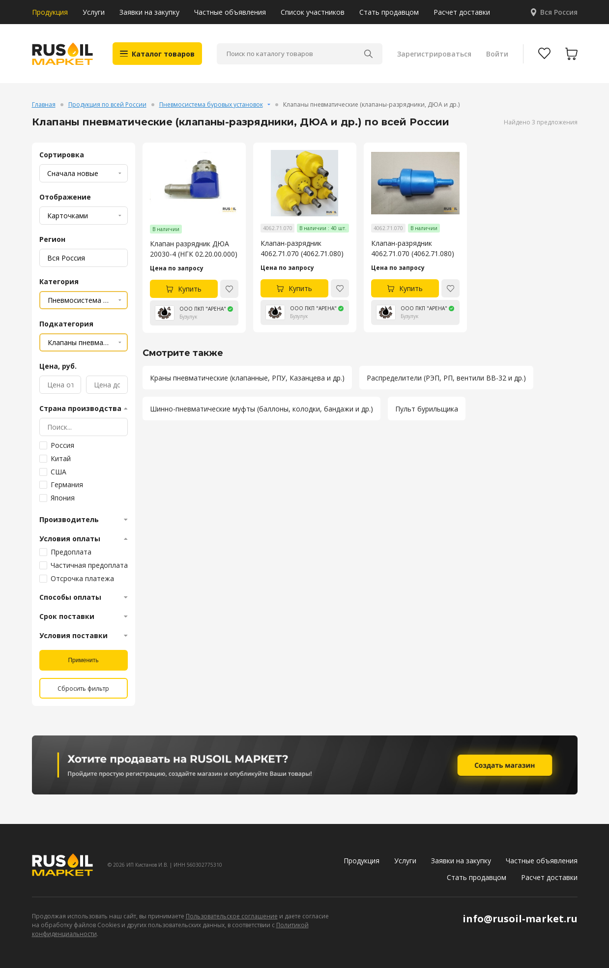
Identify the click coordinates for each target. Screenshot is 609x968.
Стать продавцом (389, 12)
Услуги (94, 12)
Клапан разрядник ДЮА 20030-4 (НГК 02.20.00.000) (193, 249)
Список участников (313, 12)
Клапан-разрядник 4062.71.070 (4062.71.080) (302, 248)
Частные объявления (230, 12)
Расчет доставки (462, 12)
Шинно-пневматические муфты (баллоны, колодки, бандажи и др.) (261, 408)
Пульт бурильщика (426, 408)
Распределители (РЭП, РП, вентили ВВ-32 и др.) (446, 377)
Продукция (50, 12)
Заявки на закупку (149, 12)
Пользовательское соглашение (232, 916)
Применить (83, 660)
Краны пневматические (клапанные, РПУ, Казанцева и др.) (247, 377)
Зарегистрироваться (434, 54)
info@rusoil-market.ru (520, 918)
